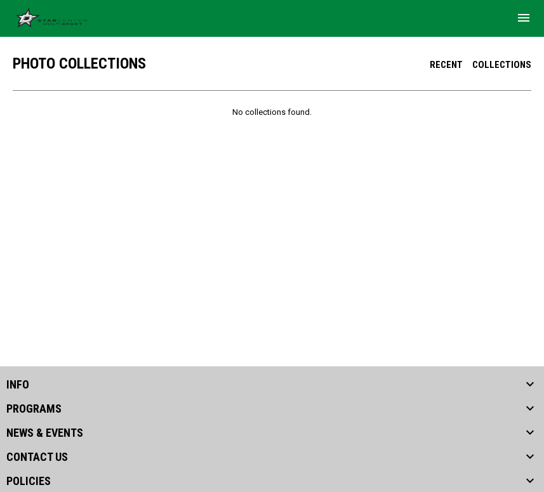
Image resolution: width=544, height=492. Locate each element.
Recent (446, 64)
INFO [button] (17, 384)
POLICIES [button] (28, 481)
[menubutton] (523, 17)
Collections (501, 64)
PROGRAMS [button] (34, 409)
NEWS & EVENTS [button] (44, 433)
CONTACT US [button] (37, 457)
